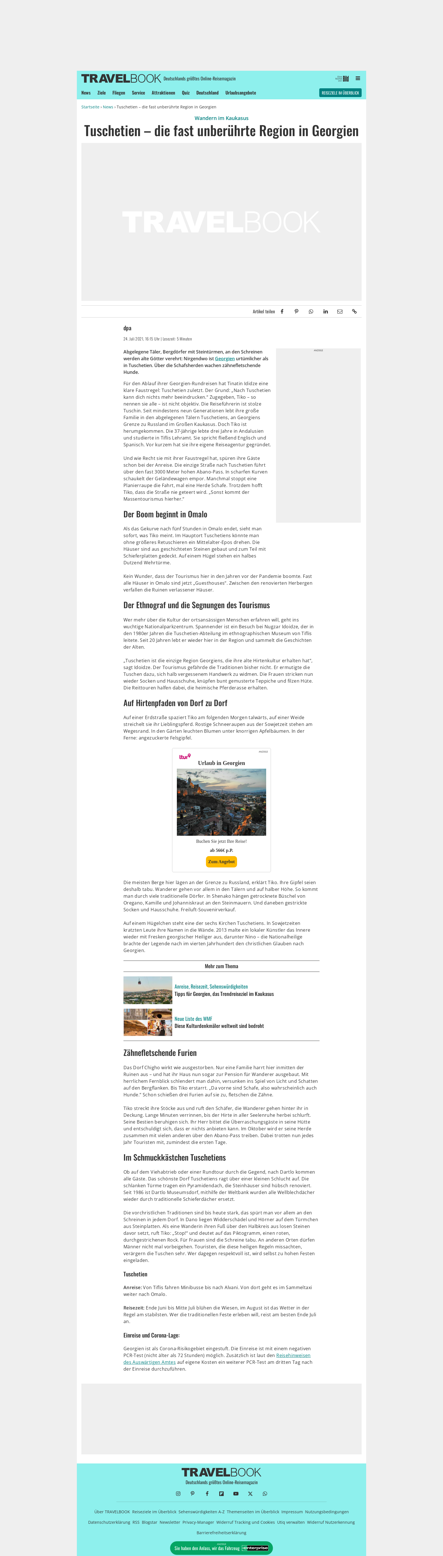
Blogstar (149, 1522)
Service (138, 92)
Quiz (186, 92)
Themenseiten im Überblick (253, 1511)
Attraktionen (163, 92)
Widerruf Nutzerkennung (331, 1522)
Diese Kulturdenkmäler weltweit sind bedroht (219, 1026)
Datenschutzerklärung (109, 1522)
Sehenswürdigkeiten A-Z (202, 1511)
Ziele (101, 92)
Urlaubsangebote (240, 92)
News (86, 92)
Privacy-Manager (198, 1522)
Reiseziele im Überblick (340, 93)
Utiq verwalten (291, 1522)
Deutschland (207, 92)
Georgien (225, 358)
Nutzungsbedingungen (327, 1511)
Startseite (90, 107)
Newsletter (170, 1522)
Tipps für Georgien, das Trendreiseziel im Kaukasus (224, 994)
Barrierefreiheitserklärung (221, 1532)
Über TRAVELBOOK (112, 1511)
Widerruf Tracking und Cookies (245, 1522)
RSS (136, 1522)
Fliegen (118, 92)
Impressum (292, 1511)
